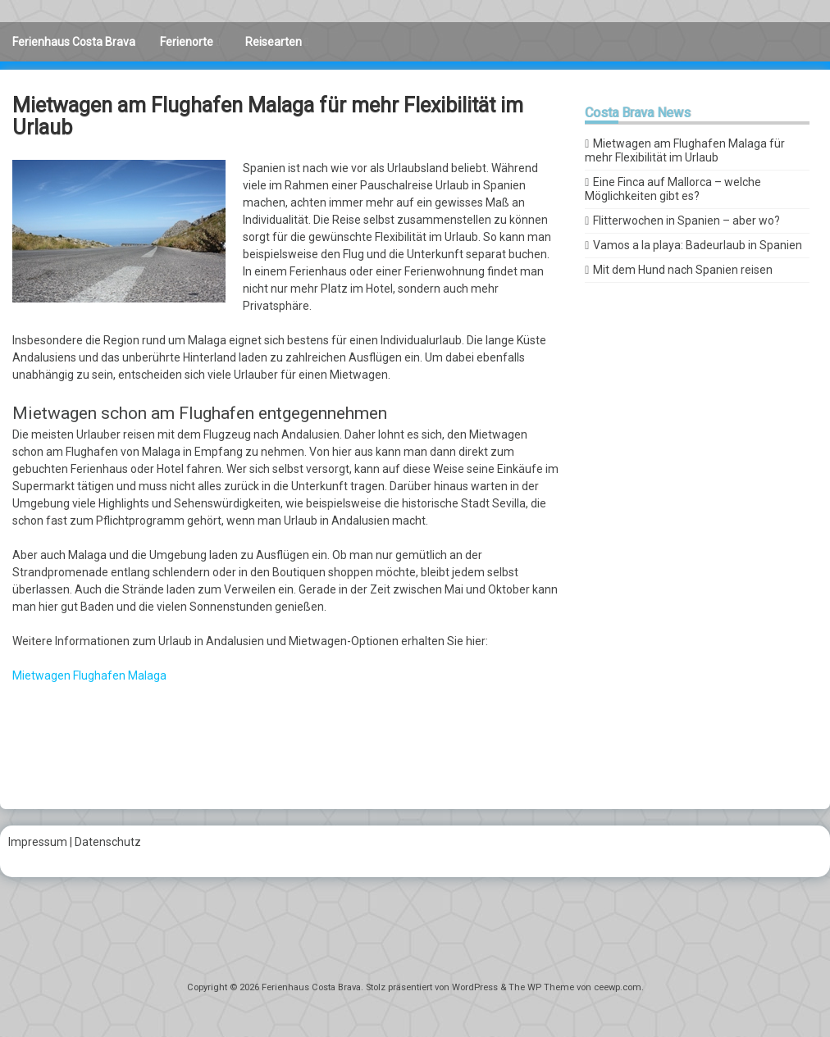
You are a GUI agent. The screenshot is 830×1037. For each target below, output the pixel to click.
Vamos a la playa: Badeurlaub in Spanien (697, 245)
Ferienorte (186, 41)
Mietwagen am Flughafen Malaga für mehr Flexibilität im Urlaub (685, 150)
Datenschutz (108, 841)
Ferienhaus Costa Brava (73, 41)
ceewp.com (617, 987)
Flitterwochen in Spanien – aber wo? (686, 220)
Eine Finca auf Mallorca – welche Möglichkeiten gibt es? (673, 188)
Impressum (37, 841)
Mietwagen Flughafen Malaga (89, 675)
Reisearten (273, 41)
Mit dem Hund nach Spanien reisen (683, 269)
